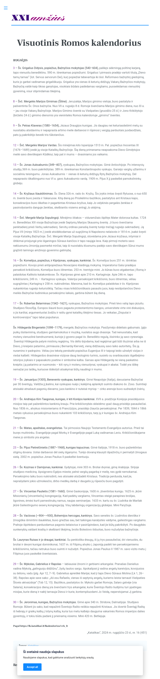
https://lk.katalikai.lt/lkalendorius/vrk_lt (44, 626)
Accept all (32, 667)
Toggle (7, 8)
